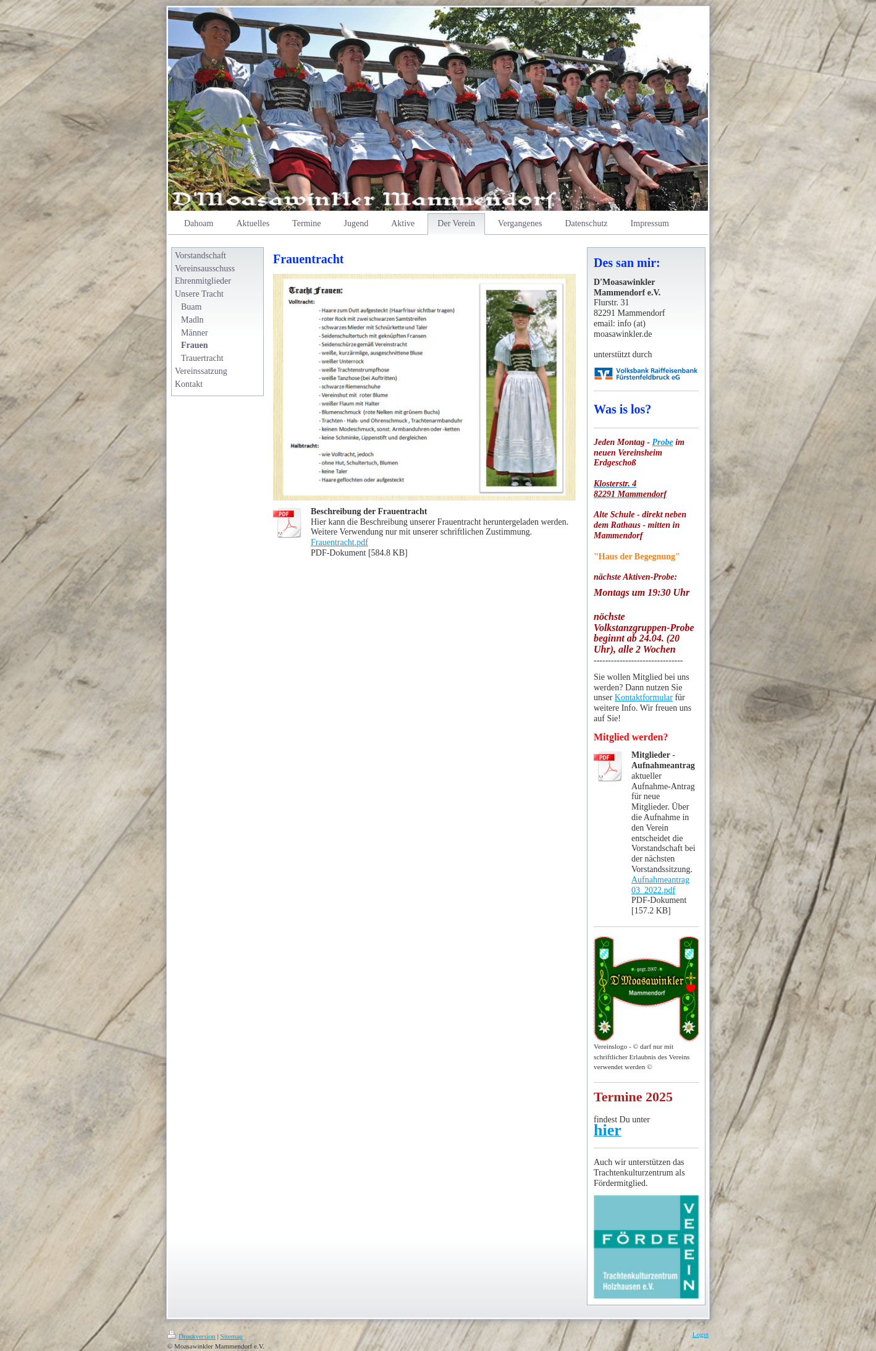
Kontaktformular (644, 697)
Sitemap (232, 1336)
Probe (662, 442)
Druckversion (191, 1336)
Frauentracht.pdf (339, 542)
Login (701, 1334)
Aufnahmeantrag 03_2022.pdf (660, 885)
